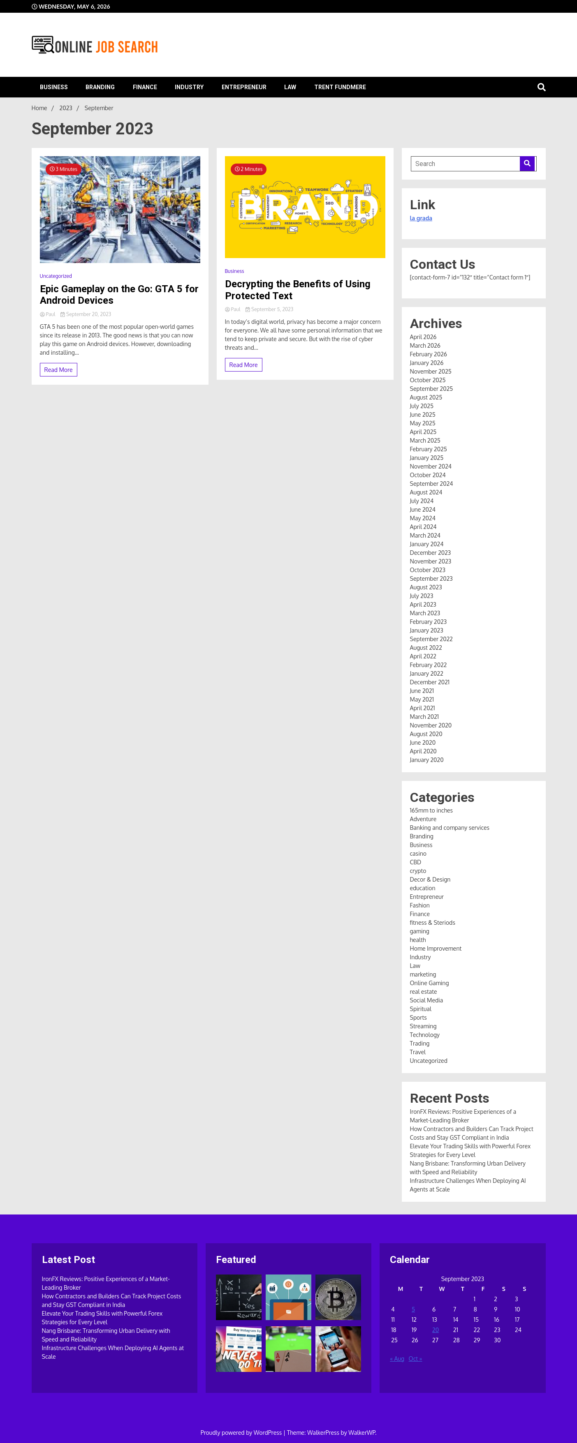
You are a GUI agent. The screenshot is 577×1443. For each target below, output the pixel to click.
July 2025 (421, 405)
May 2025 (423, 423)
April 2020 (423, 751)
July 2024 (422, 500)
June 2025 (423, 414)
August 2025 (426, 397)
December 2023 (430, 552)
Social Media (426, 1000)
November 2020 (431, 725)
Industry (189, 87)
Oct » (415, 1358)
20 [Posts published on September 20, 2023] (435, 1329)
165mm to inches (431, 810)
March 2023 (425, 613)
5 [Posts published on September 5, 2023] (413, 1309)
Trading (420, 1043)
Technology (425, 1034)
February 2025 (428, 449)
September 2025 (431, 388)
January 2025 (427, 457)
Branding (100, 87)
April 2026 (423, 336)
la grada (421, 218)
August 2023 (426, 587)
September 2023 (431, 578)
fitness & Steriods (432, 922)
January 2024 (427, 543)
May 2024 (423, 518)
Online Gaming (429, 982)
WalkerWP (361, 1432)
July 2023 (421, 595)
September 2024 (431, 483)
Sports (418, 1017)
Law (290, 87)
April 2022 (423, 656)
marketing (423, 974)
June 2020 (423, 742)
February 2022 (428, 664)
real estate (423, 991)
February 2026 (428, 354)
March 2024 (425, 535)
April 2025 (423, 431)
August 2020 (426, 733)
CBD (416, 862)
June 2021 (422, 690)
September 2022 (431, 638)
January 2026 (427, 362)
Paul (48, 314)
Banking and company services (450, 827)
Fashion (420, 905)
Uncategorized (56, 276)
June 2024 (423, 509)
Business (54, 87)
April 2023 (423, 604)
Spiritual (420, 1008)
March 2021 (424, 716)
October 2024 (428, 474)
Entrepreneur (244, 87)
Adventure (423, 818)
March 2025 (425, 440)
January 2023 (426, 630)
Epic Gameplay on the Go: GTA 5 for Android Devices (119, 295)
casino (418, 853)
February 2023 (428, 621)
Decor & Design (430, 879)
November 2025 (431, 371)
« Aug (397, 1358)
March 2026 (425, 345)
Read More (58, 369)
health (418, 939)
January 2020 (427, 759)
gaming (419, 931)
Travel (418, 1051)
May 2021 (422, 699)
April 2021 (422, 707)
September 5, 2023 (269, 309)
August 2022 (426, 647)
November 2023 (431, 561)
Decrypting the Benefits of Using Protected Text (298, 290)
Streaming (423, 1026)
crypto (418, 870)
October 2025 (428, 379)
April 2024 (423, 526)
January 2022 (426, 673)
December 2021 (430, 682)
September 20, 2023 (85, 314)
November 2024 (431, 466)
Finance (145, 87)
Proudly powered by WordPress (242, 1432)
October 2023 (427, 569)
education (423, 887)
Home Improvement (436, 948)
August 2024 (426, 492)
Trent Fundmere (340, 87)
